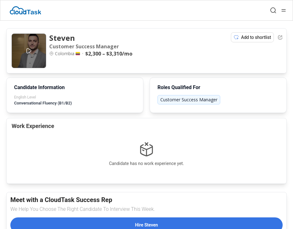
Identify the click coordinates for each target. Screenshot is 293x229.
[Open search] (273, 10)
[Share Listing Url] (280, 37)
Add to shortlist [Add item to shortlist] (252, 37)
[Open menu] (283, 10)
